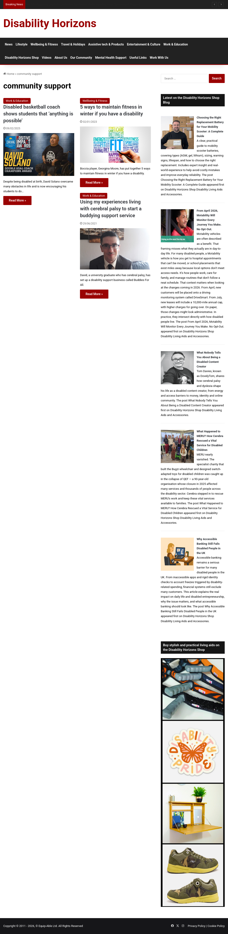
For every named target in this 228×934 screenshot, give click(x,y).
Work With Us (159, 57)
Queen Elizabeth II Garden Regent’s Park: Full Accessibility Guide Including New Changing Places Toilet (89, 4)
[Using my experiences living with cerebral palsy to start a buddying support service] (115, 248)
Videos (46, 57)
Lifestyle (22, 44)
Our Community (81, 57)
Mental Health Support (110, 57)
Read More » (17, 200)
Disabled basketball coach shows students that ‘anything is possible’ (38, 113)
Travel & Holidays (73, 44)
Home (8, 73)
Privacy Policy (196, 926)
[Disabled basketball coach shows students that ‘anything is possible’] (38, 154)
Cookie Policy (216, 926)
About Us (60, 57)
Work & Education (175, 44)
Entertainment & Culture (143, 44)
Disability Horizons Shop (22, 57)
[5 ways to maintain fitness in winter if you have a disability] (115, 144)
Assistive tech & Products (106, 44)
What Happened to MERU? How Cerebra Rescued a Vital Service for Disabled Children (210, 441)
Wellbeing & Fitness (44, 44)
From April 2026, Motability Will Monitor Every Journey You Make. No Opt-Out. (209, 220)
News (9, 44)
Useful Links (138, 57)
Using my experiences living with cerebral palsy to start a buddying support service (110, 208)
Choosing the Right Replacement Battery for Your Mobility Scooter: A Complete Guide (210, 127)
